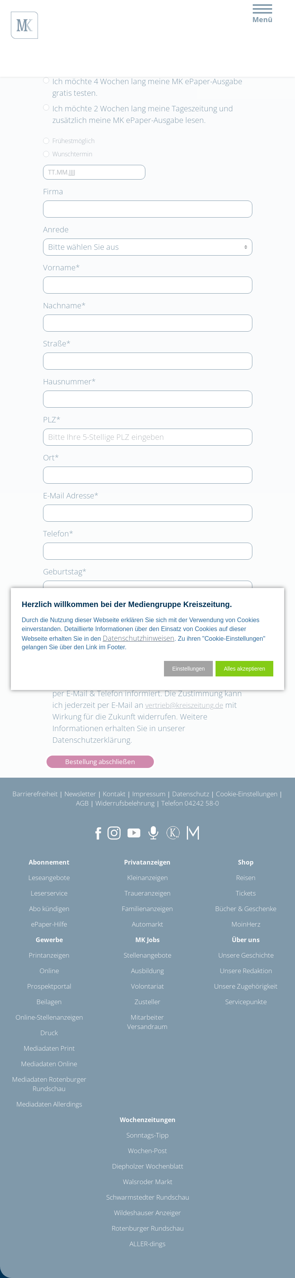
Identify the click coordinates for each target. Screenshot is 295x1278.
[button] (244, 668)
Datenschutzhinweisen (138, 638)
